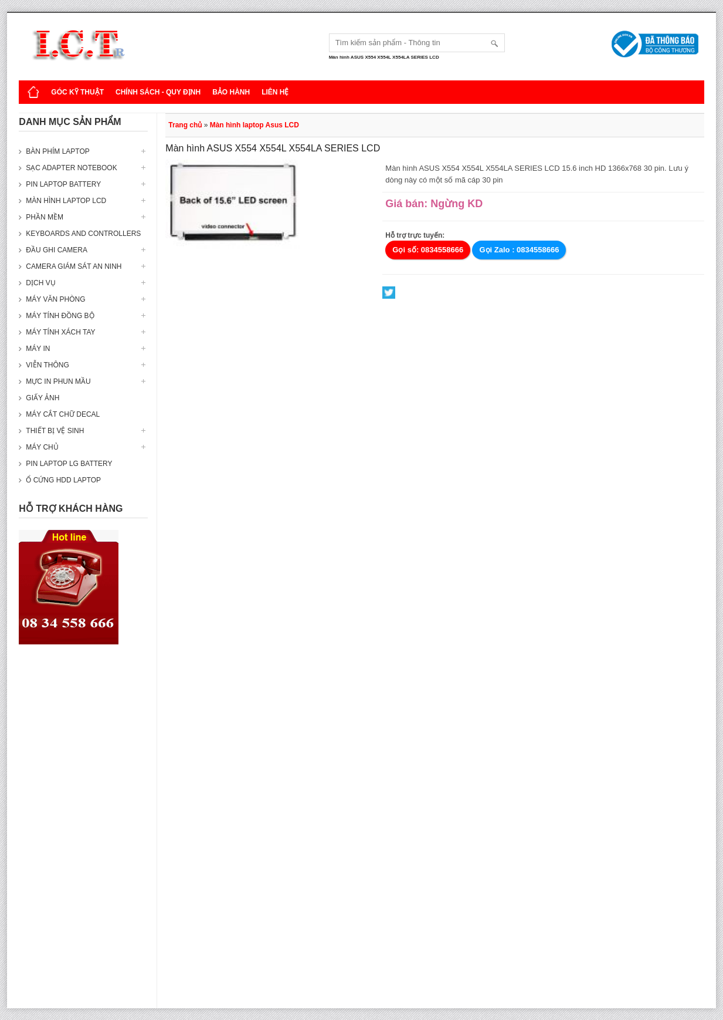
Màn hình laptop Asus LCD (254, 125)
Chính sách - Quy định (158, 92)
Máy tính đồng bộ (60, 316)
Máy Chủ (42, 447)
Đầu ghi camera (56, 250)
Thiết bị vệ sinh (55, 431)
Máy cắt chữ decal (63, 414)
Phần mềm (44, 217)
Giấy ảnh (42, 398)
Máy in (38, 348)
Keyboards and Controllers (83, 233)
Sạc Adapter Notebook (71, 168)
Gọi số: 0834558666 (427, 249)
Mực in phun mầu (58, 381)
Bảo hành (231, 92)
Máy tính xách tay (60, 332)
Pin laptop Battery (63, 184)
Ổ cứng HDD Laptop (63, 480)
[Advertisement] (83, 832)
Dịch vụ (40, 283)
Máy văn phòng (55, 299)
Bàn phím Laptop (57, 151)
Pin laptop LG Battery (69, 464)
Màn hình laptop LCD (66, 201)
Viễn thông (47, 365)
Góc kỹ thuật (77, 92)
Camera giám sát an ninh (73, 266)
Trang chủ (185, 125)
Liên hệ (275, 92)
